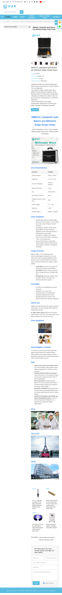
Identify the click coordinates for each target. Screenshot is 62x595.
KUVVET (22, 17)
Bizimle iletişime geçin (44, 16)
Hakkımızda (56, 17)
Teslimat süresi (35, 79)
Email (34, 111)
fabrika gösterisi (32, 16)
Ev (2, 17)
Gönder (36, 586)
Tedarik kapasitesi (36, 82)
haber (15, 17)
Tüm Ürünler (15, 21)
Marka (32, 75)
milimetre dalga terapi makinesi (46, 540)
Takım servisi (35, 435)
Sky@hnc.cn (8, 1)
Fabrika (33, 463)
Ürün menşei (34, 77)
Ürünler (8, 17)
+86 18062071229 (18, 1)
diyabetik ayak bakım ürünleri (46, 542)
